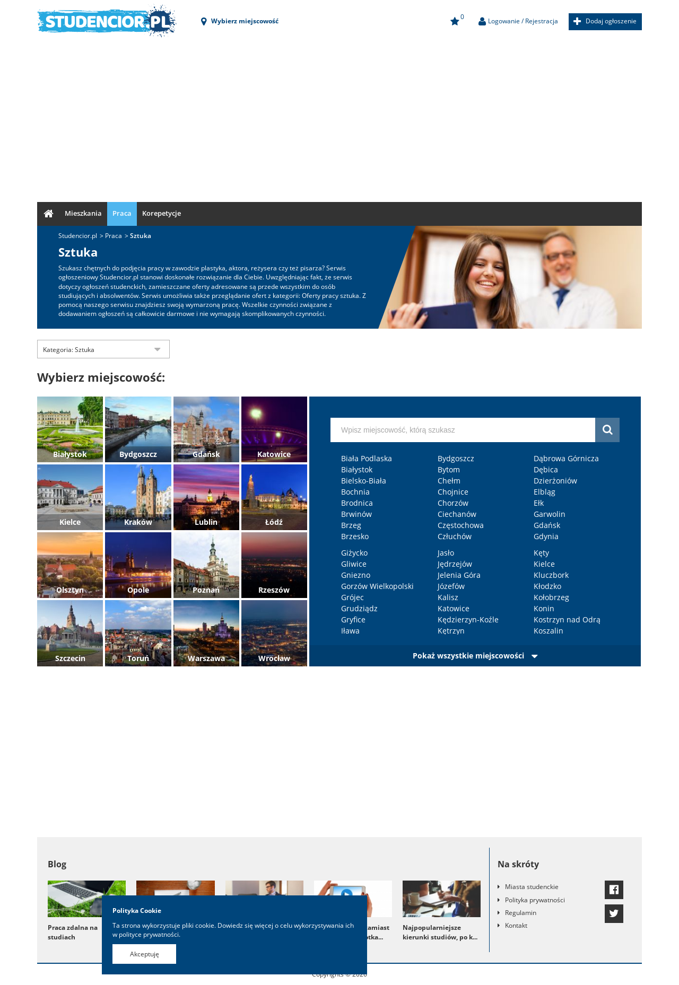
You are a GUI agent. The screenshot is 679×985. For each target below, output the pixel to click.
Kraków (138, 522)
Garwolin (549, 514)
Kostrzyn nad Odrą (567, 619)
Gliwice (354, 564)
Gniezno (355, 575)
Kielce (70, 522)
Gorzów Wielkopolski (377, 586)
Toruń (138, 658)
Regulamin (520, 912)
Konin (544, 608)
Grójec (352, 597)
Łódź (274, 522)
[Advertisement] (339, 117)
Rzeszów (274, 590)
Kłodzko (547, 586)
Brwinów (356, 514)
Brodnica (357, 503)
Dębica (546, 469)
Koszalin (548, 631)
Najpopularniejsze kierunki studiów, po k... (440, 932)
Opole (138, 590)
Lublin (206, 522)
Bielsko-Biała (363, 481)
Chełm (449, 481)
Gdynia (546, 536)
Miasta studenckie (532, 886)
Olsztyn (70, 590)
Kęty (541, 553)
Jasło (446, 553)
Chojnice (453, 492)
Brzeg (351, 525)
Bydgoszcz (138, 454)
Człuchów (455, 536)
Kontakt (516, 925)
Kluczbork (551, 575)
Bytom (449, 469)
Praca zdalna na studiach (73, 932)
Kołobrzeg (551, 597)
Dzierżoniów (555, 481)
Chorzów (453, 503)
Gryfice (353, 619)
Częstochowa (461, 525)
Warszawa (206, 658)
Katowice (274, 454)
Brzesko (355, 536)
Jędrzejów (455, 564)
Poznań (206, 590)
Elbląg (544, 492)
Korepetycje (161, 213)
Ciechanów (457, 514)
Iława (350, 631)
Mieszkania (83, 213)
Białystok (70, 454)
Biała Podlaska (366, 458)
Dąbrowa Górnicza (566, 458)
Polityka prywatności (535, 899)
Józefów (451, 586)
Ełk (539, 503)
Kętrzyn (451, 631)
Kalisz (448, 597)
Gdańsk (206, 454)
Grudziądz (359, 608)
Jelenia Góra (459, 575)
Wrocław (274, 658)
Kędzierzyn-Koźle (468, 619)
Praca (122, 213)
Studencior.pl (77, 235)
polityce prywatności (149, 934)
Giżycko (354, 553)
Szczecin (70, 658)
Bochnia (355, 492)
